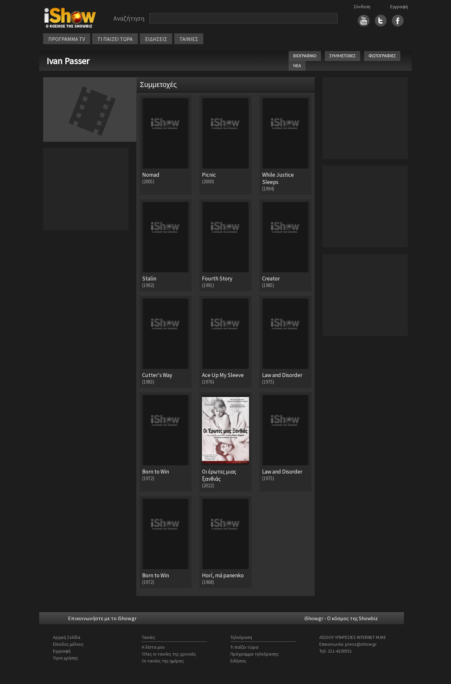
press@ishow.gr (361, 644)
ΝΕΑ (297, 65)
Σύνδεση (362, 6)
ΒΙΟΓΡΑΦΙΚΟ (304, 56)
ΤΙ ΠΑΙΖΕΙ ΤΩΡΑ (115, 39)
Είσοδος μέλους (68, 644)
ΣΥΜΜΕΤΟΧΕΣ (342, 56)
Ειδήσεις (238, 661)
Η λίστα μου (153, 647)
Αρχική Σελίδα (66, 637)
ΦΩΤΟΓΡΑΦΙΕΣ (382, 56)
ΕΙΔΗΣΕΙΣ (156, 39)
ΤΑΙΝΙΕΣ (188, 39)
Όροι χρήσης (65, 658)
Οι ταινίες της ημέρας (163, 661)
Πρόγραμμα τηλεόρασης (254, 654)
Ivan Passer (68, 61)
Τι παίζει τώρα (244, 647)
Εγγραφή (399, 6)
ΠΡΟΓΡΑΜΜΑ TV (66, 39)
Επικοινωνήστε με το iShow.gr (102, 618)
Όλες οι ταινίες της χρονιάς (169, 654)
